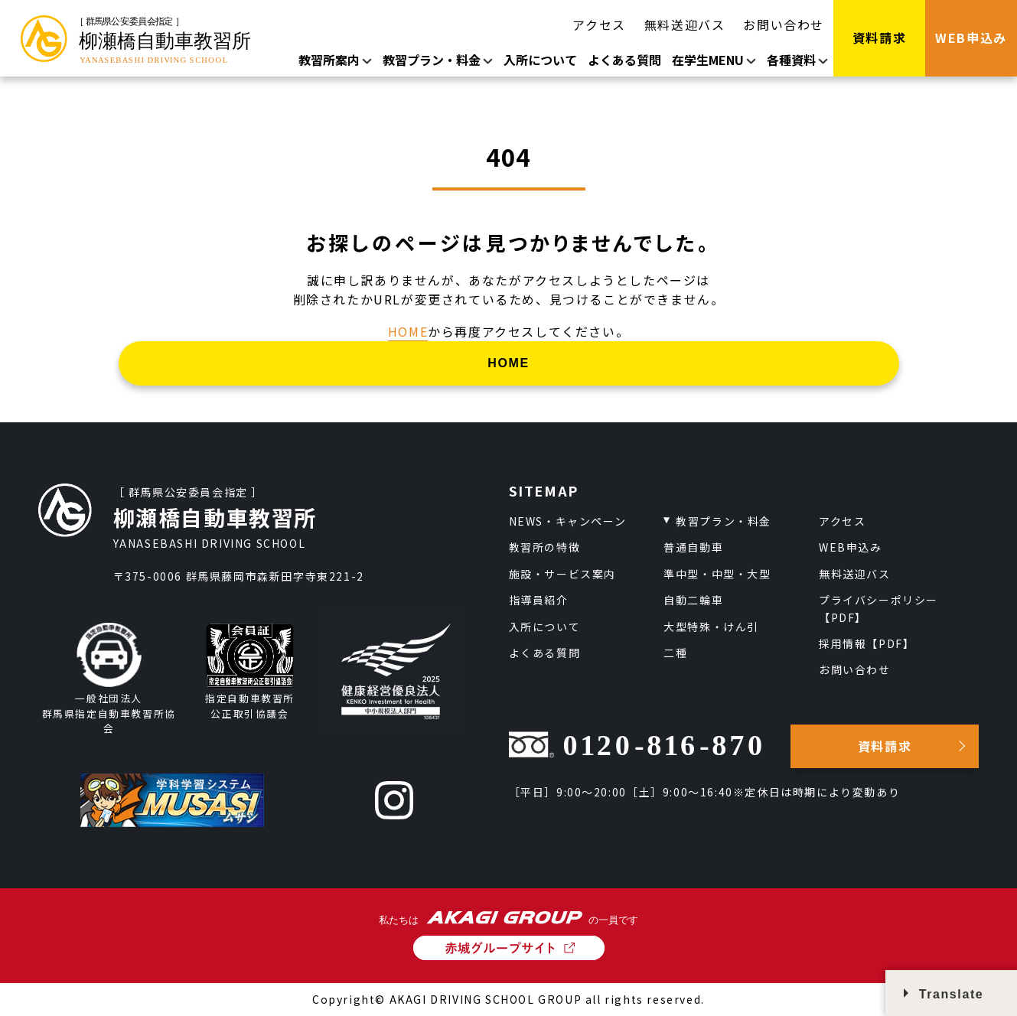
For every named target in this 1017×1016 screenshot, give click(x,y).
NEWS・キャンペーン (568, 521)
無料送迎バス (684, 24)
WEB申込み (850, 547)
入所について (540, 59)
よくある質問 (624, 59)
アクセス (598, 24)
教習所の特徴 (545, 547)
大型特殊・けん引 (711, 626)
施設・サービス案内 (562, 573)
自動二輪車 (693, 599)
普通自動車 (693, 547)
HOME (408, 331)
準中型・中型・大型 (717, 573)
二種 (675, 652)
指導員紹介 (539, 599)
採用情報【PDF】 (866, 643)
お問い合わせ (783, 24)
